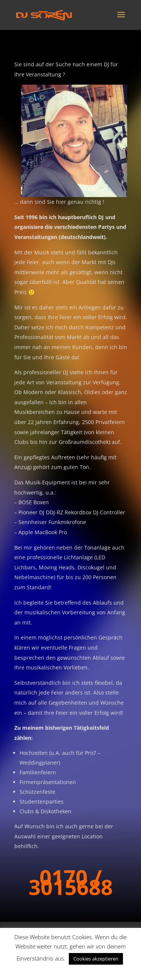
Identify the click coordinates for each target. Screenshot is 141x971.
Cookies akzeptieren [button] (95, 958)
